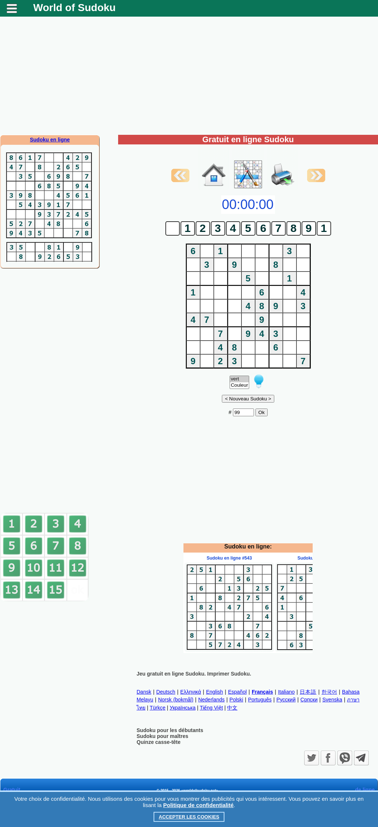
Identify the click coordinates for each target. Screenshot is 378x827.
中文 (232, 708)
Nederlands (211, 700)
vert (239, 379)
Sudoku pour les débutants (170, 730)
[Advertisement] (189, 75)
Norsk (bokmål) (175, 700)
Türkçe (157, 708)
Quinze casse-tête (159, 742)
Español (237, 692)
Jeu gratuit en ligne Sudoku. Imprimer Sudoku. (194, 674)
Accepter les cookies (189, 817)
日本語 (308, 692)
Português (260, 700)
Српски (308, 700)
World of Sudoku (74, 7)
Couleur (239, 385)
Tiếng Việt (211, 708)
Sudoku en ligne (50, 140)
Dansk (144, 692)
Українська (183, 708)
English (214, 692)
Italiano (286, 692)
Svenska (332, 700)
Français (262, 692)
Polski (236, 700)
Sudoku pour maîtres (162, 736)
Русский (286, 700)
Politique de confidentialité (198, 805)
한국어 (329, 692)
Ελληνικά (190, 692)
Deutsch (165, 692)
